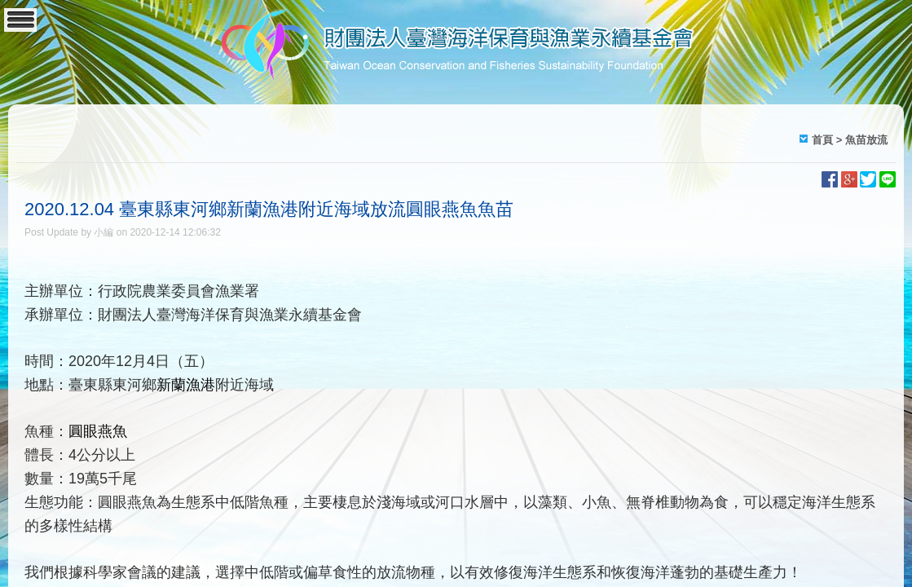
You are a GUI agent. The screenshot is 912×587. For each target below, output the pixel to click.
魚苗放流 (866, 140)
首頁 (822, 140)
